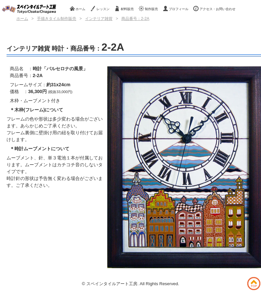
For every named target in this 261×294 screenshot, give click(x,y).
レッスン (100, 8)
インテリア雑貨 (99, 18)
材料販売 (124, 8)
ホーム (78, 8)
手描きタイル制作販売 (56, 18)
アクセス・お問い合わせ (214, 8)
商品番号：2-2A (135, 18)
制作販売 (148, 8)
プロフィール (176, 8)
